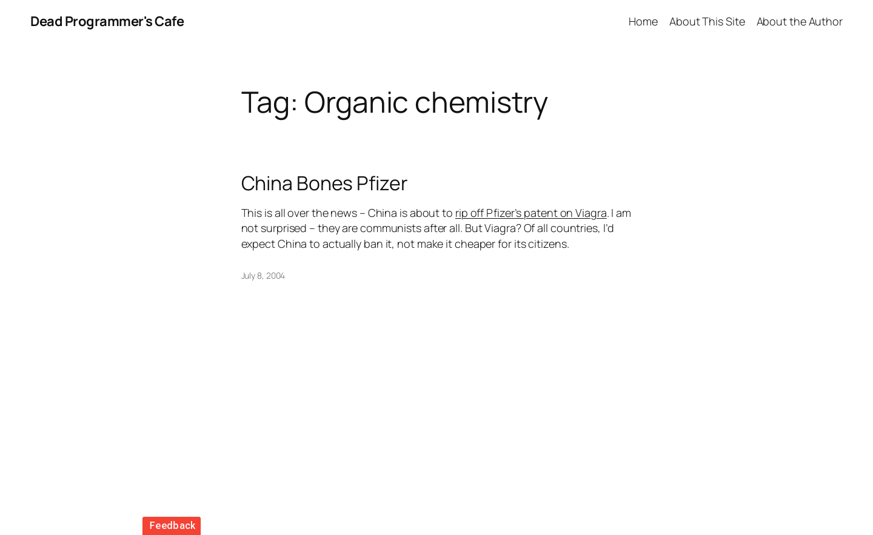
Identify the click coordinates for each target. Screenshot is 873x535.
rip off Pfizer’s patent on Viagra (531, 212)
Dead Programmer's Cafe (107, 21)
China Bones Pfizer (324, 183)
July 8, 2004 (263, 275)
